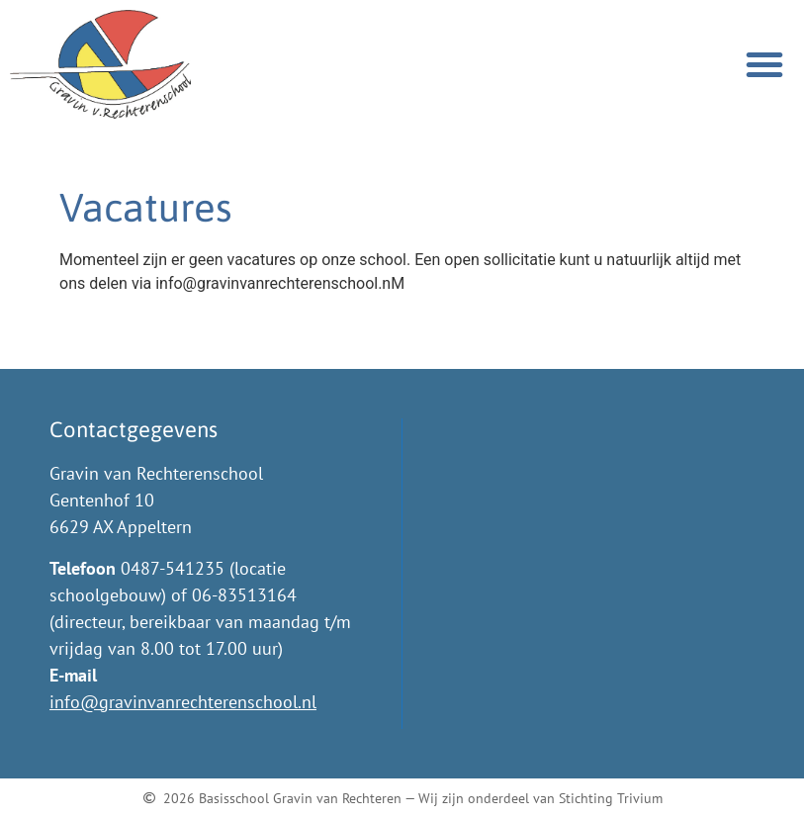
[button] (764, 64)
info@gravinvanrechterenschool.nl (182, 701)
